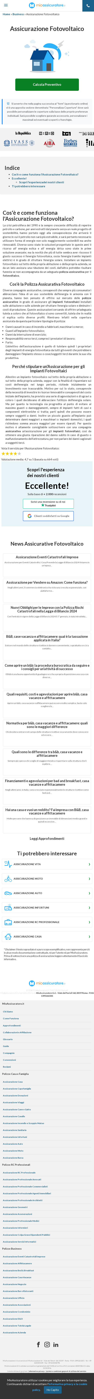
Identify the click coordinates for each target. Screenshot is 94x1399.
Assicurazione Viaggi (13, 1102)
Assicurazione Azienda (14, 1332)
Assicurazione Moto (13, 1150)
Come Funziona (11, 1018)
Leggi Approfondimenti (47, 839)
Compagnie (9, 1053)
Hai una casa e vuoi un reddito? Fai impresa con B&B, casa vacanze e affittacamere (47, 811)
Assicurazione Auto (13, 1143)
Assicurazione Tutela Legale (17, 1325)
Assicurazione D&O (13, 1318)
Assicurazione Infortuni (15, 1137)
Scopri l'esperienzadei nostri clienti (41, 182)
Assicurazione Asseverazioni (17, 1214)
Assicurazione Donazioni (15, 1095)
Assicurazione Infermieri (15, 1227)
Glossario (8, 1039)
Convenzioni (9, 1060)
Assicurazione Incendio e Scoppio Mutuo (23, 1123)
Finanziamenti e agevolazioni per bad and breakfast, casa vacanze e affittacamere (47, 782)
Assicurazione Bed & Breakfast (18, 1270)
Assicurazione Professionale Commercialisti (25, 1186)
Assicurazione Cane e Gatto (17, 1109)
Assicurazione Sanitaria (14, 1130)
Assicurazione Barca (13, 1157)
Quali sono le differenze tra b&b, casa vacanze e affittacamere (47, 753)
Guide (6, 1046)
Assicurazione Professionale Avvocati (22, 1179)
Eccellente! (19, 178)
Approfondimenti (12, 1025)
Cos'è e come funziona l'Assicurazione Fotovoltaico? (45, 174)
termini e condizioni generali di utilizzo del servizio (66, 1371)
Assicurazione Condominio (16, 1311)
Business (18, 14)
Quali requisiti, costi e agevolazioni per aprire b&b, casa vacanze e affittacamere (47, 696)
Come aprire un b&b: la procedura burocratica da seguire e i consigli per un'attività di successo (47, 667)
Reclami (7, 1066)
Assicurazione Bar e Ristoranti (18, 1291)
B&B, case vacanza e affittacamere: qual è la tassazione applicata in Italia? (47, 638)
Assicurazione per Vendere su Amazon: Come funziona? (47, 582)
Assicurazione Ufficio (14, 1298)
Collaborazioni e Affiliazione (17, 1032)
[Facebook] (38, 1344)
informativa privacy (37, 1371)
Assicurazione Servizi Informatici (19, 1241)
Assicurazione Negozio (14, 1284)
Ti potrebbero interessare (28, 186)
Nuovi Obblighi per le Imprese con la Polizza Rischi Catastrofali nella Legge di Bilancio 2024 (47, 609)
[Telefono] (88, 6)
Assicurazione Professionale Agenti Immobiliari (27, 1193)
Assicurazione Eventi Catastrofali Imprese (47, 557)
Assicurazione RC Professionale (19, 1172)
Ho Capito (53, 1389)
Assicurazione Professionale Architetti (22, 1200)
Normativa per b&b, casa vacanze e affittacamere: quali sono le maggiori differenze (47, 725)
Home (6, 14)
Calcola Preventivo (47, 84)
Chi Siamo (8, 1011)
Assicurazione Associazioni (17, 1304)
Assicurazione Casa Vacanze (17, 1277)
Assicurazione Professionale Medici (21, 1221)
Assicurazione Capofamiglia (17, 1088)
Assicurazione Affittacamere (17, 1263)
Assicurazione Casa (13, 1081)
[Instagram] (47, 1344)
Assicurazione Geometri (15, 1207)
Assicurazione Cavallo (14, 1116)
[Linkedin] (56, 1344)
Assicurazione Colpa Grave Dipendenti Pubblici (26, 1234)
